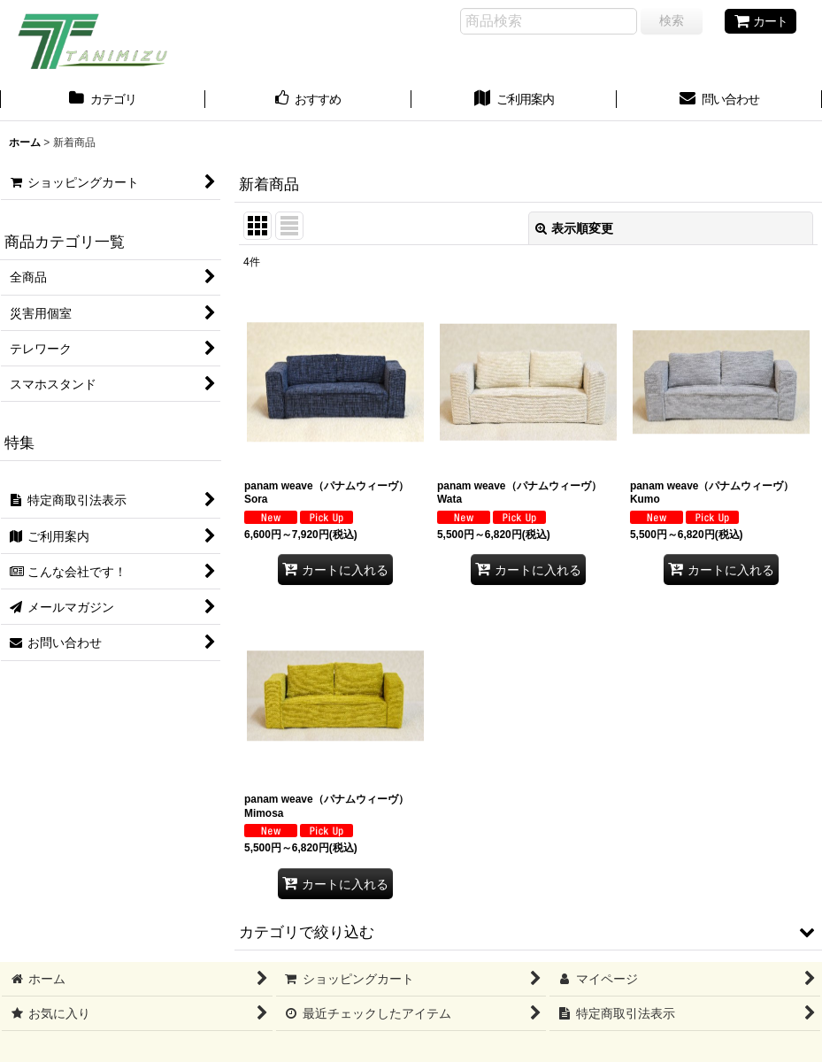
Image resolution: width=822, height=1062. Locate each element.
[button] (528, 931)
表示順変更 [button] (574, 228)
